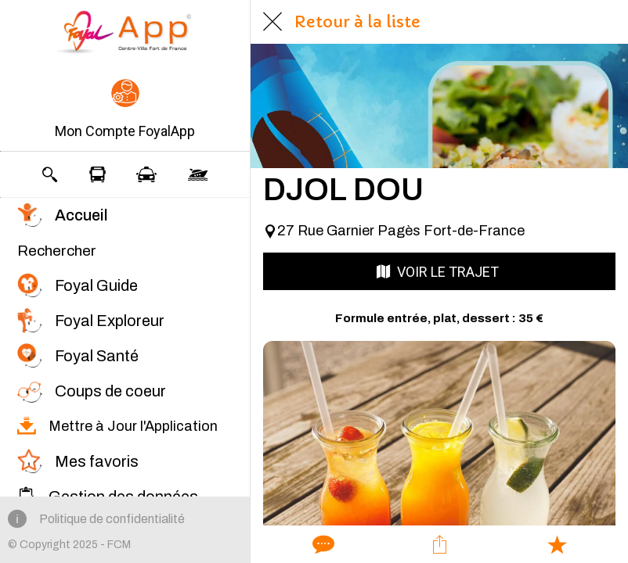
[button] (125, 110)
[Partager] (439, 544)
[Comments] (322, 544)
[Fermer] (272, 22)
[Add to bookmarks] (557, 544)
